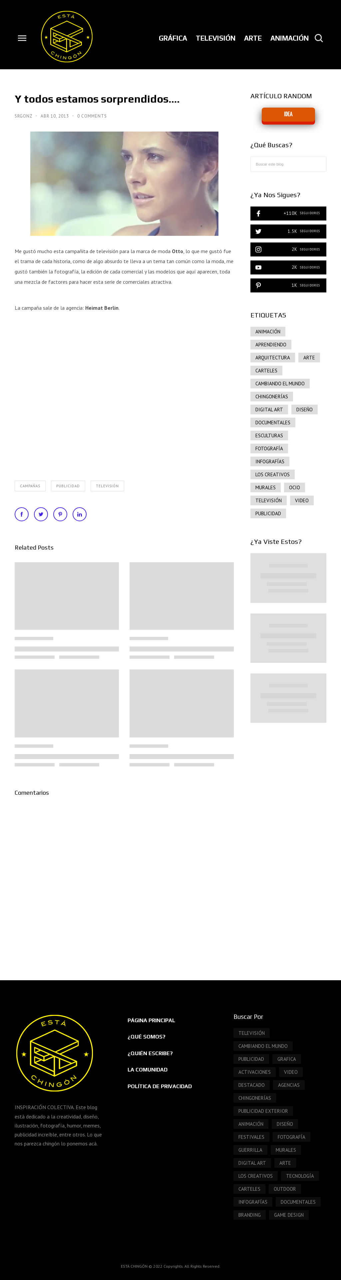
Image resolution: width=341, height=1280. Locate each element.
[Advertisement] (288, 843)
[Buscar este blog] (288, 164)
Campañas (30, 486)
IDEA (288, 114)
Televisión (107, 486)
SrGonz (24, 116)
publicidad (68, 486)
